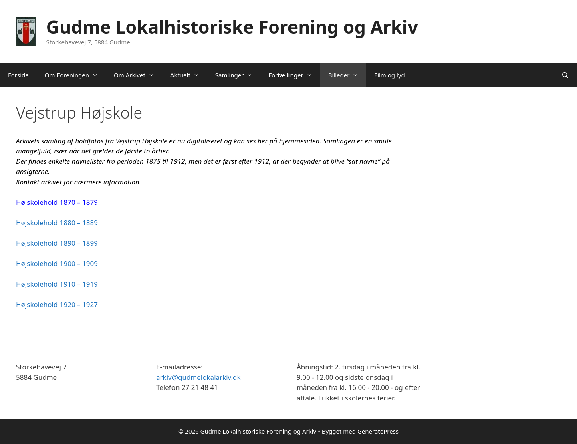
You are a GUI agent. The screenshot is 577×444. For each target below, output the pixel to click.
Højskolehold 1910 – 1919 (57, 284)
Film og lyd (389, 75)
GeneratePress (378, 431)
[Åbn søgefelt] (565, 75)
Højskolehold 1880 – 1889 (57, 222)
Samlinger (238, 75)
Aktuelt (188, 75)
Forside (18, 75)
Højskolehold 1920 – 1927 (57, 304)
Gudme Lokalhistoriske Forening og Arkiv (232, 26)
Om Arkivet (138, 75)
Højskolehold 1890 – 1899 (57, 243)
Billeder (347, 75)
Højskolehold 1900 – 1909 (57, 263)
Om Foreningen (75, 75)
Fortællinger (294, 75)
